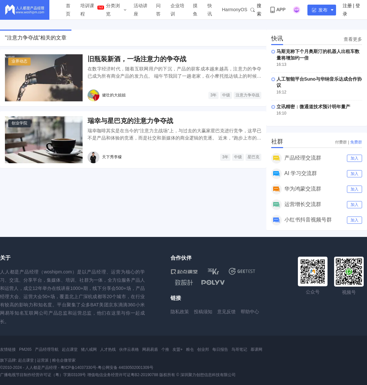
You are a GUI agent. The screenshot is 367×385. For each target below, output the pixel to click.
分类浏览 (113, 9)
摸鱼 (195, 9)
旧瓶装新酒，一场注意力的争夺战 (137, 59)
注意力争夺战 (247, 95)
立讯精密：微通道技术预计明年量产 (313, 106)
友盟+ (177, 349)
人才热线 (108, 349)
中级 (226, 95)
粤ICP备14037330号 (78, 367)
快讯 (209, 9)
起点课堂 (70, 349)
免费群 (356, 142)
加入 (354, 158)
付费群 (341, 142)
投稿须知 (203, 311)
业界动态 (19, 61)
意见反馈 (226, 311)
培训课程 (87, 9)
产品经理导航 (47, 349)
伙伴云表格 (129, 349)
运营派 (43, 360)
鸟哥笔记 (239, 349)
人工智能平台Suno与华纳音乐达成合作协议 (319, 82)
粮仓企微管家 (64, 360)
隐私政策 (179, 311)
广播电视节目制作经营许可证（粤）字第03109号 (43, 374)
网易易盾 (150, 349)
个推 (165, 349)
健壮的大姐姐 (114, 95)
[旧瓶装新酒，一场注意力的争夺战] (44, 77)
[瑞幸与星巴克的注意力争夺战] (44, 139)
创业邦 (203, 349)
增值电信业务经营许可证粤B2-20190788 (122, 374)
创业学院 (19, 123)
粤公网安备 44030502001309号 (125, 367)
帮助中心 (250, 311)
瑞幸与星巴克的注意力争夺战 (130, 120)
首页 (68, 9)
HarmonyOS (234, 9)
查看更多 (353, 39)
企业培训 (177, 9)
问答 (158, 9)
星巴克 (253, 157)
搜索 (255, 9)
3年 (213, 95)
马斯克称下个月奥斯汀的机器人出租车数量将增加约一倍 (317, 55)
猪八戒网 (89, 349)
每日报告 (220, 349)
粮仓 (190, 349)
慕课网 (256, 349)
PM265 (25, 349)
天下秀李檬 (112, 157)
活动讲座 (140, 9)
